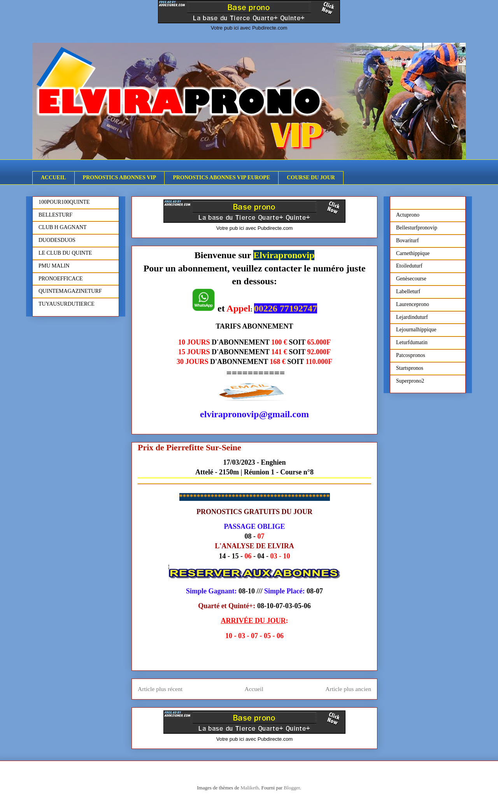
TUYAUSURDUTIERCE (67, 304)
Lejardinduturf (412, 317)
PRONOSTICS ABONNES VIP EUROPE (221, 177)
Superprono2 (410, 381)
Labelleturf (408, 291)
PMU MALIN (54, 266)
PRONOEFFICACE (61, 279)
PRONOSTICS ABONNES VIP (119, 177)
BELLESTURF (55, 215)
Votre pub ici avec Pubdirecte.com (249, 28)
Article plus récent (160, 689)
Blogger (292, 788)
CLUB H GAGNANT (63, 227)
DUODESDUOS (57, 240)
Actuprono (407, 215)
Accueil (253, 689)
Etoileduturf (409, 266)
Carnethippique (413, 253)
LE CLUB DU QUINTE (65, 253)
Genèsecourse (411, 279)
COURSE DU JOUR (311, 177)
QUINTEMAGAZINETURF (70, 291)
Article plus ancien (348, 689)
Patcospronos (410, 355)
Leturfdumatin (412, 342)
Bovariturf (407, 240)
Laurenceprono (412, 304)
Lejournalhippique (416, 329)
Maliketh (249, 788)
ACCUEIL (53, 177)
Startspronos (409, 368)
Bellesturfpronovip (416, 228)
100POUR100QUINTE (64, 202)
